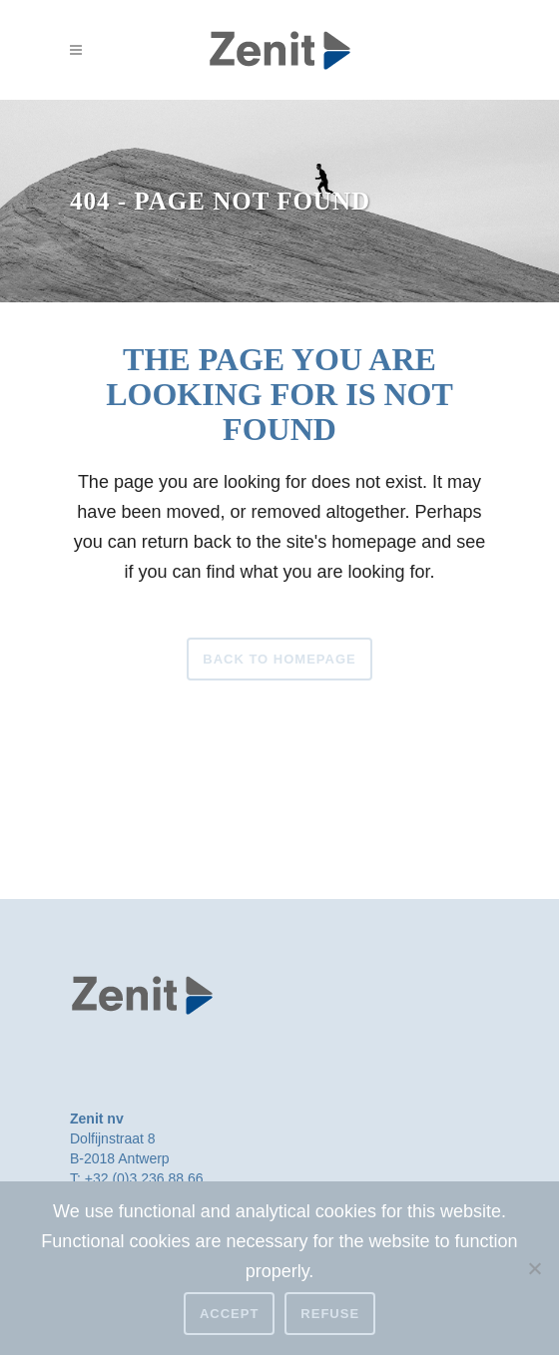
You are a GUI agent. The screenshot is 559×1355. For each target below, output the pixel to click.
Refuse (329, 1313)
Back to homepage (279, 659)
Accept (229, 1313)
